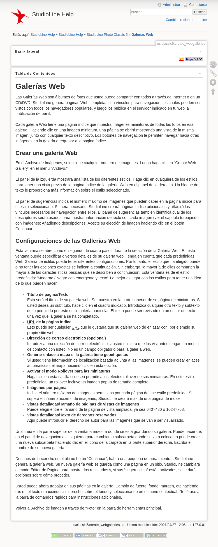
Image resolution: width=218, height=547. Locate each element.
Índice (202, 20)
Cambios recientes (180, 20)
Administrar (171, 5)
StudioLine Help (43, 35)
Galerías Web (142, 35)
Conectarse (198, 5)
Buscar (199, 12)
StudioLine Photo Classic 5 (107, 35)
